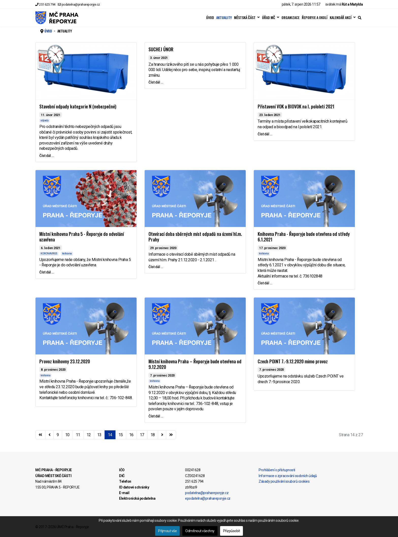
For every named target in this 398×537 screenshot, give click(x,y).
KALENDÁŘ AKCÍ (341, 17)
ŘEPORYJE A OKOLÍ (314, 17)
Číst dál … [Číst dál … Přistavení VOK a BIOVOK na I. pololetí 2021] (265, 134)
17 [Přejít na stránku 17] (142, 434)
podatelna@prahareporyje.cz (81, 4)
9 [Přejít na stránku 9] (58, 434)
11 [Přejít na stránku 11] (78, 434)
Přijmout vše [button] (167, 531)
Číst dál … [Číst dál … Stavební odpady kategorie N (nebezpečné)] (46, 156)
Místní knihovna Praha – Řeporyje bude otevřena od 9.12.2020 (194, 364)
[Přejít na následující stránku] (162, 435)
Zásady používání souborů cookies (284, 481)
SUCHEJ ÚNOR (160, 49)
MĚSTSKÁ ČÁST (245, 17)
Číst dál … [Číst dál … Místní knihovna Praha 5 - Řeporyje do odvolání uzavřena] (46, 272)
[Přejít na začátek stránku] (40, 435)
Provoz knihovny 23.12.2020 (64, 361)
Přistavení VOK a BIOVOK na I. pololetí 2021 (296, 106)
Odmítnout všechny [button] (199, 531)
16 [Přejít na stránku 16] (131, 434)
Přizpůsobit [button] (231, 531)
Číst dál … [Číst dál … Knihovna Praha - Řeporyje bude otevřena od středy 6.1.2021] (265, 283)
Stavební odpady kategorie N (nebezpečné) (77, 106)
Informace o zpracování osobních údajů (288, 476)
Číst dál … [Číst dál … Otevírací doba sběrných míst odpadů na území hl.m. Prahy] (155, 267)
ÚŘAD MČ (268, 17)
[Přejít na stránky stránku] (49, 435)
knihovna (67, 253)
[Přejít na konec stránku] (171, 435)
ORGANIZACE (290, 17)
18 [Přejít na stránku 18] (153, 434)
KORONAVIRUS (49, 253)
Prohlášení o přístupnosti (277, 470)
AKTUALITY (224, 17)
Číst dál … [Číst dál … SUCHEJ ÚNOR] (155, 82)
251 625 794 (47, 4)
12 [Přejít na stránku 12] (89, 434)
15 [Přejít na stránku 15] (121, 434)
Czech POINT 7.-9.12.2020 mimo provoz (293, 361)
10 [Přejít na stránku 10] (67, 434)
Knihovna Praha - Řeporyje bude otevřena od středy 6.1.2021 (304, 237)
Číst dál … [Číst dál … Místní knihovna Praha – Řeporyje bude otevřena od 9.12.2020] (155, 416)
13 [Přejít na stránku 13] (99, 434)
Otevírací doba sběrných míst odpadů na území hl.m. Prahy (195, 237)
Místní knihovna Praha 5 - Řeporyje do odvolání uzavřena (81, 237)
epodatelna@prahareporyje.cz (207, 498)
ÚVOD (210, 17)
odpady (44, 120)
